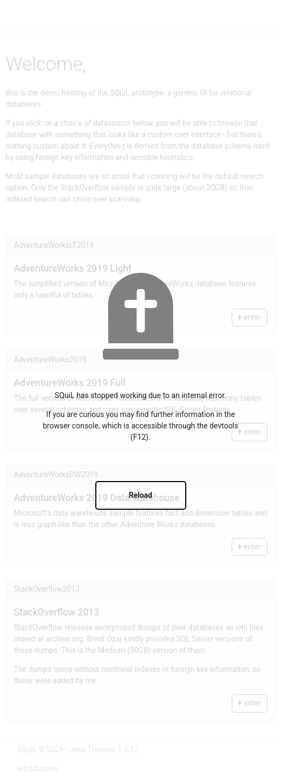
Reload (141, 495)
